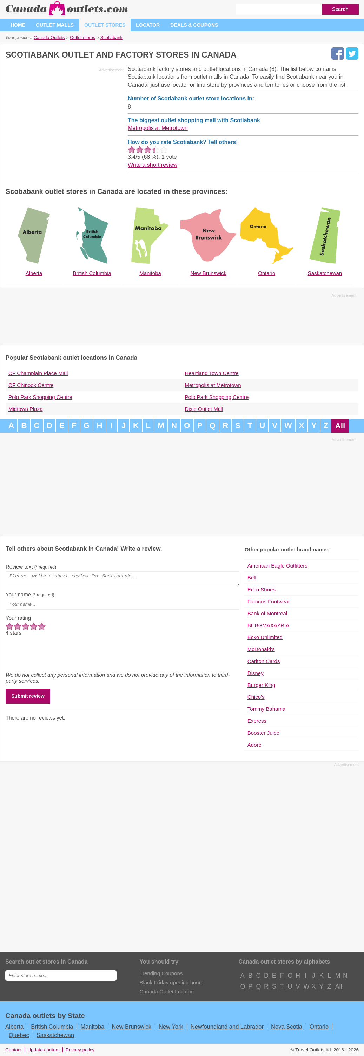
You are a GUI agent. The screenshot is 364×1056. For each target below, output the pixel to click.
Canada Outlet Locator (165, 992)
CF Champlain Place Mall (38, 373)
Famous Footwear (268, 601)
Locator (148, 25)
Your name (30, 596)
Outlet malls (55, 25)
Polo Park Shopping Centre (40, 397)
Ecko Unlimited (265, 637)
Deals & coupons (194, 25)
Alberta (14, 1026)
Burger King (261, 685)
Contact (13, 1049)
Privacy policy (80, 1049)
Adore (254, 745)
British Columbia (52, 1026)
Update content (43, 1049)
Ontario (319, 1026)
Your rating (18, 620)
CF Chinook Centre (30, 385)
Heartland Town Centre (212, 373)
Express (256, 721)
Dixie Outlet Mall (204, 409)
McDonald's (261, 649)
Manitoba (92, 1026)
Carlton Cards (263, 661)
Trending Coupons (161, 973)
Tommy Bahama (266, 709)
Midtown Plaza (25, 409)
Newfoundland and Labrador (227, 1026)
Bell (251, 578)
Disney (255, 673)
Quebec (19, 1035)
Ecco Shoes (261, 589)
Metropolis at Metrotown (158, 128)
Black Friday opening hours (171, 982)
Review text (31, 567)
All (340, 425)
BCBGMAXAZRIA (268, 625)
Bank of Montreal (267, 613)
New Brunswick (131, 1026)
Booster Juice (263, 733)
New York (171, 1026)
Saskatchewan (55, 1035)
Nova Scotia (286, 1026)
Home (18, 25)
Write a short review (152, 165)
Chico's (256, 697)
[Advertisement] (65, 123)
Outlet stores (104, 25)
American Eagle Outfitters (277, 566)
